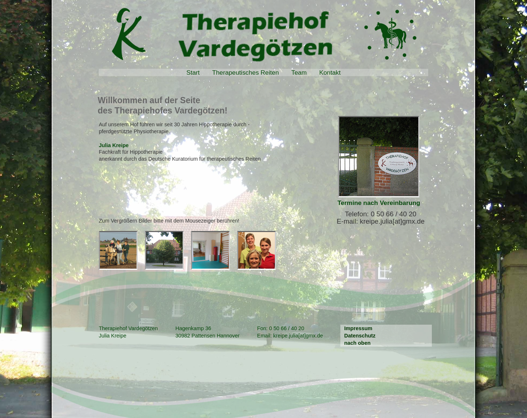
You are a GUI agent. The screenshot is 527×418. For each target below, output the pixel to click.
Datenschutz (359, 336)
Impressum (358, 328)
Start (192, 72)
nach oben (357, 343)
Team (299, 72)
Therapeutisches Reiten (245, 72)
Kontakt (330, 72)
